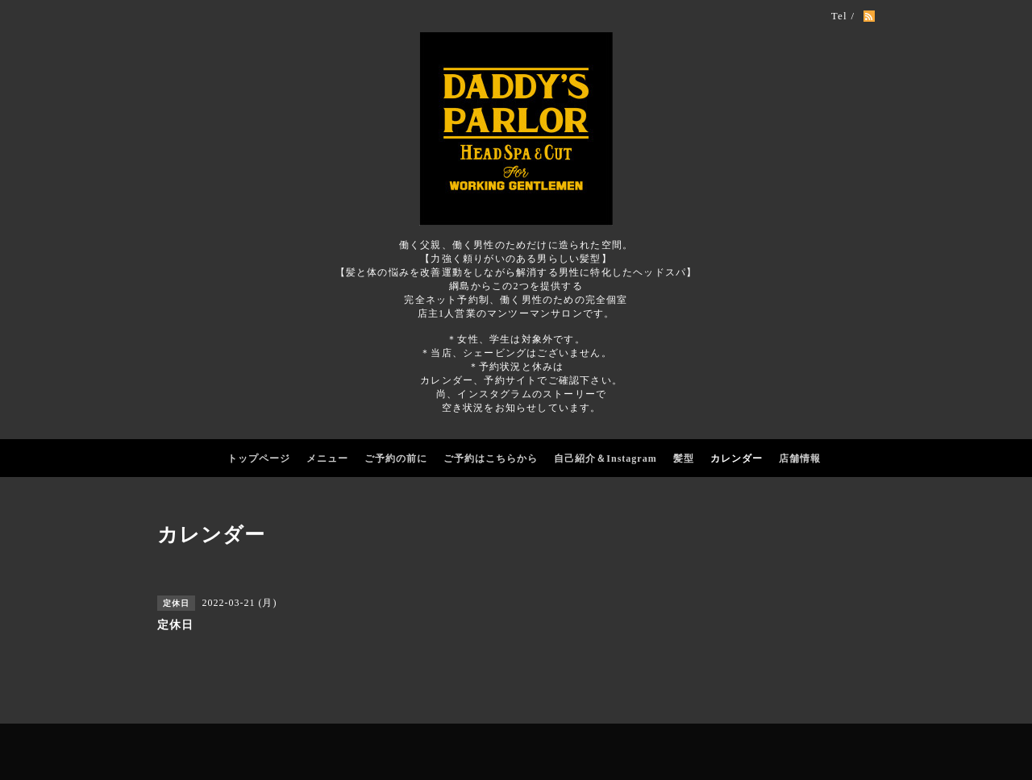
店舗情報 (800, 458)
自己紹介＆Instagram (605, 458)
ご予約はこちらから (490, 458)
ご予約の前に (395, 458)
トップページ (258, 458)
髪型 (683, 458)
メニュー (327, 458)
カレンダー (736, 458)
